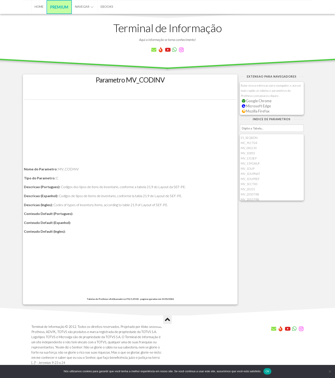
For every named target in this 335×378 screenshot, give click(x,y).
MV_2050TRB (250, 194)
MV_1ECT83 (249, 184)
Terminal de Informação (167, 27)
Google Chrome (257, 101)
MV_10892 (248, 153)
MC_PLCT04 (249, 143)
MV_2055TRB (250, 199)
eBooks (107, 6)
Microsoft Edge (256, 106)
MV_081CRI (249, 148)
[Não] (330, 371)
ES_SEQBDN (249, 138)
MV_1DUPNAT (250, 174)
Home (39, 6)
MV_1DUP (247, 168)
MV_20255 (248, 189)
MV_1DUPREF (250, 179)
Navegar (82, 6)
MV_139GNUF (250, 163)
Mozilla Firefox (256, 111)
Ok (267, 371)
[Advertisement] (130, 136)
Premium (59, 7)
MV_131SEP (249, 158)
